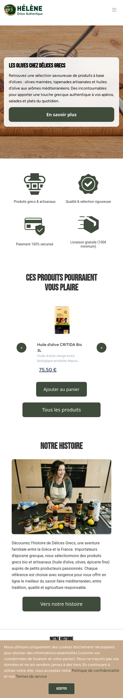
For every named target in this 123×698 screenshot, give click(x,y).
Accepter (61, 689)
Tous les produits (61, 409)
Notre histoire (61, 639)
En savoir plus (61, 114)
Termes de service (31, 676)
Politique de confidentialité (95, 670)
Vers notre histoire (62, 604)
